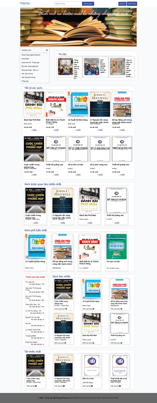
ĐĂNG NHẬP (132, 4)
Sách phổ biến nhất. (35, 230)
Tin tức (62, 54)
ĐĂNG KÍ (122, 4)
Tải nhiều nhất (32, 351)
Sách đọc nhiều (61, 276)
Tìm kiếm (88, 4)
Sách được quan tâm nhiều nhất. (43, 184)
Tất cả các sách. (33, 88)
